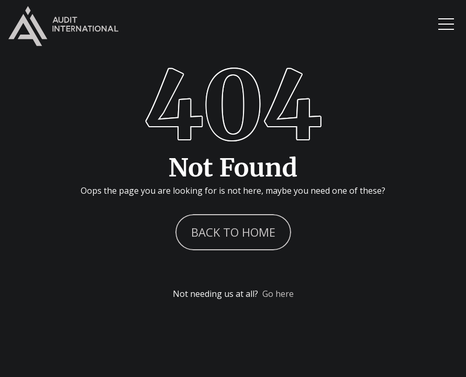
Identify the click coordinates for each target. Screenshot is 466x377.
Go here (278, 294)
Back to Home (233, 232)
